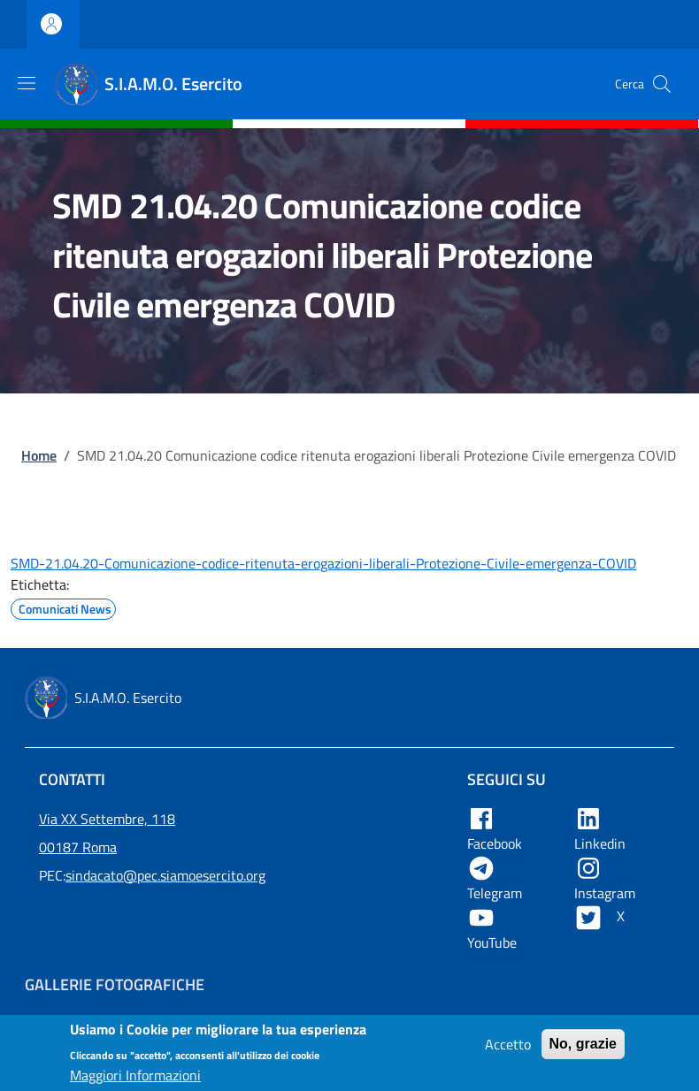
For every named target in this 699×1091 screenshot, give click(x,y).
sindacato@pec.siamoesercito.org (165, 875)
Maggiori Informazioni (135, 1080)
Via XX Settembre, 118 (107, 818)
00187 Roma (78, 847)
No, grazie (583, 1049)
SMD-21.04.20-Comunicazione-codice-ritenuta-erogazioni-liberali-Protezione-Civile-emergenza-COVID (323, 563)
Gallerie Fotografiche (114, 984)
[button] (661, 84)
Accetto (508, 1049)
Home (39, 455)
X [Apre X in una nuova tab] (601, 916)
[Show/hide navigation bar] (26, 83)
